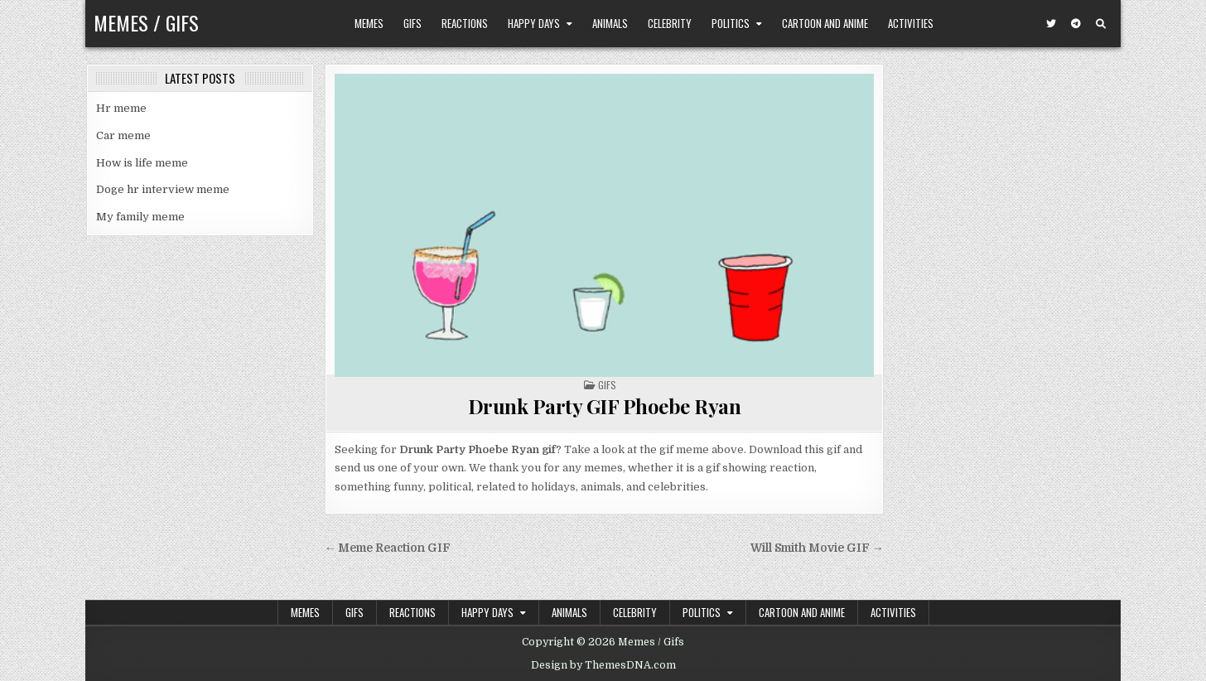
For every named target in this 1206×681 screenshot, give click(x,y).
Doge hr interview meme (162, 189)
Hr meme (121, 108)
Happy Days (534, 23)
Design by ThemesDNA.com (603, 665)
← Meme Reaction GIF (388, 548)
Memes (369, 23)
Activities (910, 23)
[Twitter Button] (1051, 24)
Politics (731, 23)
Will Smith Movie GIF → (817, 548)
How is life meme (142, 163)
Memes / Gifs (146, 22)
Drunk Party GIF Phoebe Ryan (604, 406)
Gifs (412, 23)
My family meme (140, 216)
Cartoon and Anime (825, 23)
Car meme (123, 135)
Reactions (464, 23)
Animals (610, 23)
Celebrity (670, 23)
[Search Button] (1101, 24)
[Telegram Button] (1076, 24)
